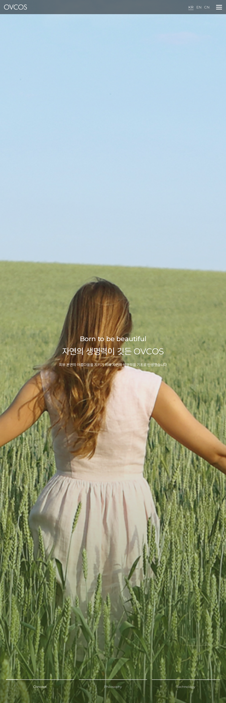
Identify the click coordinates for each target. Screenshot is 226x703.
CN (207, 7)
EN (199, 7)
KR (191, 7)
